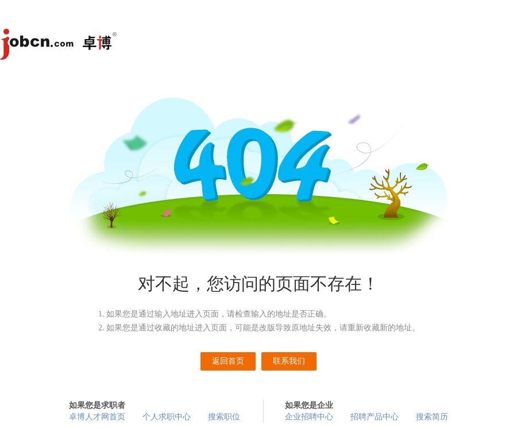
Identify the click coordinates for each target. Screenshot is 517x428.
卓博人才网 (60, 46)
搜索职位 (224, 416)
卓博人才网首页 (97, 416)
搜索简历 (432, 416)
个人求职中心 (166, 416)
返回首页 (228, 361)
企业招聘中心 (309, 416)
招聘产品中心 (374, 416)
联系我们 (289, 361)
